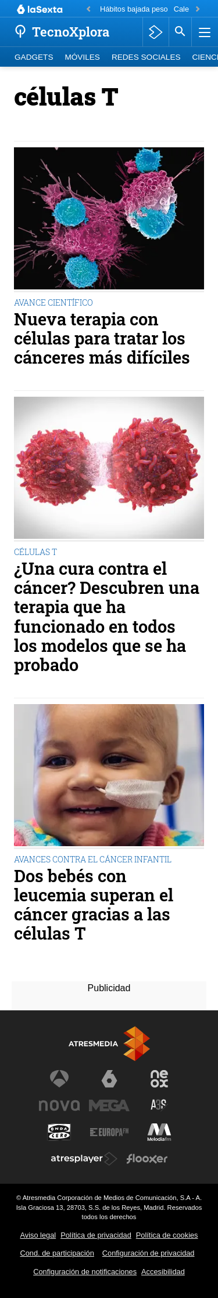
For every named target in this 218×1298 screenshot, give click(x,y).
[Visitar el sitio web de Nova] (59, 1105)
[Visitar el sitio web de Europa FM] (109, 1132)
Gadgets (34, 57)
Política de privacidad (95, 1235)
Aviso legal (38, 1235)
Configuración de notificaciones (85, 1271)
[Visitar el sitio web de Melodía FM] (159, 1132)
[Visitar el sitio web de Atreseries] (159, 1105)
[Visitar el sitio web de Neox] (159, 1078)
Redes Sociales (146, 57)
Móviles (82, 57)
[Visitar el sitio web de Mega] (109, 1105)
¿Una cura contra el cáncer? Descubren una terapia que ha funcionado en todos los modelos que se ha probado (106, 617)
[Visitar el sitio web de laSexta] (109, 1078)
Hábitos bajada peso (134, 9)
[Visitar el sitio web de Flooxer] (147, 1159)
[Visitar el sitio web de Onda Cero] (59, 1132)
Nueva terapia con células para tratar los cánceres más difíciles (102, 338)
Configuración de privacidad (148, 1253)
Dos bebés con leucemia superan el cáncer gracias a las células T (93, 904)
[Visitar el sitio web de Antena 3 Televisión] (59, 1078)
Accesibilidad (163, 1271)
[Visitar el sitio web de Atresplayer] (84, 1159)
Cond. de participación (57, 1253)
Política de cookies (167, 1235)
